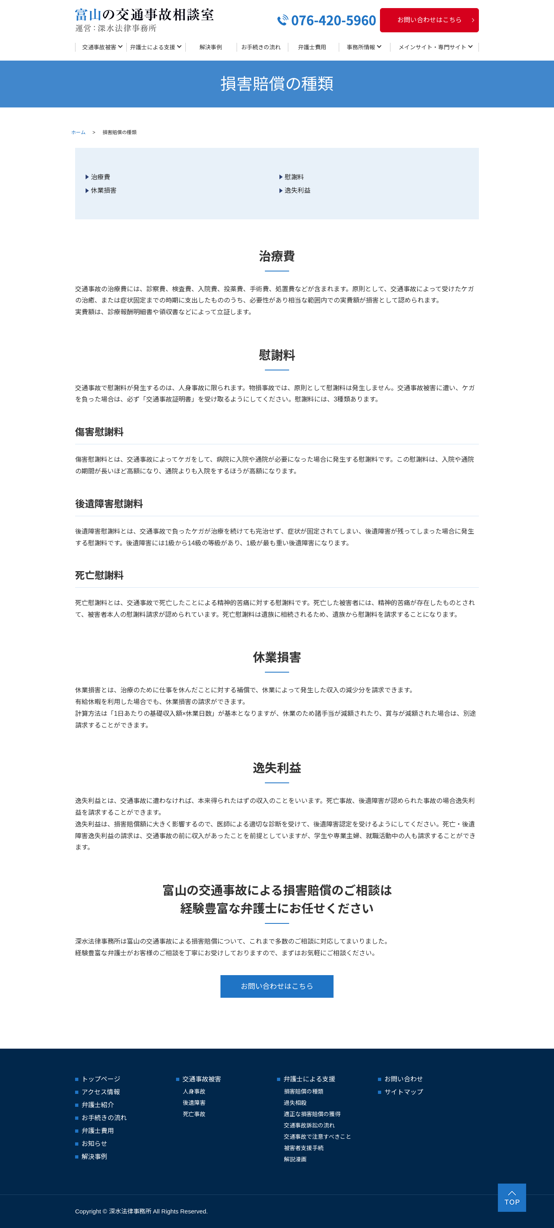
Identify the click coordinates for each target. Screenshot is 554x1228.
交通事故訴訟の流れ (309, 1125)
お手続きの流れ (261, 47)
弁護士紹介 (98, 1105)
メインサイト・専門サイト (432, 47)
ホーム (78, 132)
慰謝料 (294, 177)
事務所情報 (361, 47)
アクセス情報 (101, 1092)
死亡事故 (194, 1114)
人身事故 (194, 1091)
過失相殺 (295, 1103)
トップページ (101, 1079)
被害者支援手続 (303, 1148)
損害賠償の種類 (303, 1091)
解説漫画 (295, 1159)
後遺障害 (194, 1103)
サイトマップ (403, 1092)
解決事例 (210, 47)
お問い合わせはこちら (429, 20)
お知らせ (94, 1143)
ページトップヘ (512, 1198)
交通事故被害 (99, 47)
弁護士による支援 (152, 47)
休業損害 (104, 190)
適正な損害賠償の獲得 (312, 1114)
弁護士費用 (312, 47)
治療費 (100, 177)
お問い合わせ (403, 1079)
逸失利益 (298, 190)
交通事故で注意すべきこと (317, 1136)
